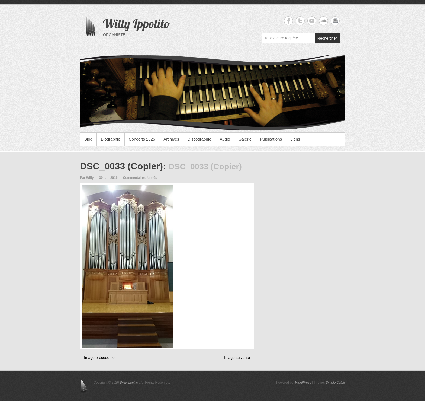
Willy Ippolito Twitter (300, 20)
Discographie (199, 139)
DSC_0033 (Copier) (121, 166)
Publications (271, 139)
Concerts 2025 (142, 139)
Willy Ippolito (136, 23)
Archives (171, 139)
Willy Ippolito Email (335, 20)
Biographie (110, 139)
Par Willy (87, 178)
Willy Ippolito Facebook (288, 20)
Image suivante (237, 357)
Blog (88, 139)
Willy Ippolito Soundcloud (323, 20)
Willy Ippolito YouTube (311, 20)
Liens (295, 139)
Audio (225, 139)
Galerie (245, 139)
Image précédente (99, 357)
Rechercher (327, 38)
